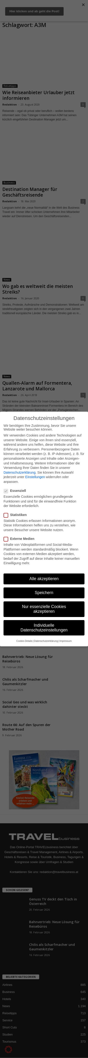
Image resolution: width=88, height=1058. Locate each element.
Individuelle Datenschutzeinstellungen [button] (43, 627)
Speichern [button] (44, 592)
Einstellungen (35, 477)
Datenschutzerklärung (19, 472)
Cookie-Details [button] (24, 640)
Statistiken (17, 515)
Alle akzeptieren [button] (44, 578)
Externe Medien (20, 539)
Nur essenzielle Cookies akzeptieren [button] (44, 609)
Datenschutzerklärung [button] (46, 640)
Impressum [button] (65, 640)
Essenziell (16, 491)
